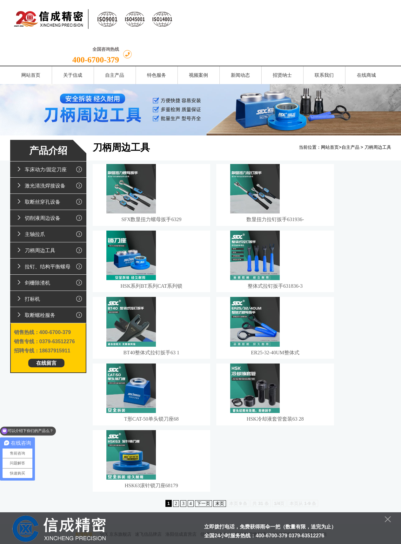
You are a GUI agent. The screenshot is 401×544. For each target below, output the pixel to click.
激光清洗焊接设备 (50, 157)
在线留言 (46, 335)
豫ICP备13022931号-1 (249, 536)
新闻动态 (228, 425)
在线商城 (311, 425)
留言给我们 (148, 493)
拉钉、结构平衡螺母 (50, 238)
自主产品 (350, 119)
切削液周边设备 (50, 190)
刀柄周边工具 (50, 222)
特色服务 (173, 425)
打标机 (50, 271)
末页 (219, 378)
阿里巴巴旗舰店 (250, 408)
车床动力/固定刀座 (50, 141)
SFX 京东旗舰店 (115, 408)
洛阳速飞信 (315, 408)
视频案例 (201, 425)
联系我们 (284, 425)
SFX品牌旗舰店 (285, 408)
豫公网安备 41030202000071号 (237, 518)
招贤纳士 (256, 425)
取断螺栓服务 (50, 287)
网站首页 (330, 119)
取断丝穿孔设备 (50, 173)
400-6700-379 (354, 21)
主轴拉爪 (50, 206)
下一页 (203, 378)
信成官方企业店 (215, 408)
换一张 (77, 491)
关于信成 (117, 425)
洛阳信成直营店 (181, 408)
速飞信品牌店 (148, 408)
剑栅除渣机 (50, 254)
